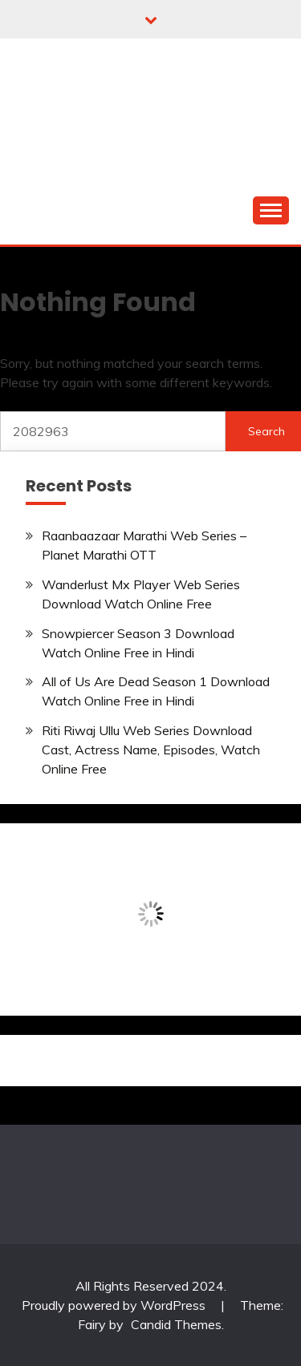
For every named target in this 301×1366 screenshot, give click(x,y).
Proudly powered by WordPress (115, 1305)
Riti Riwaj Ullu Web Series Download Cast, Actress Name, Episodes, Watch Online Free (151, 749)
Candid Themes (176, 1324)
